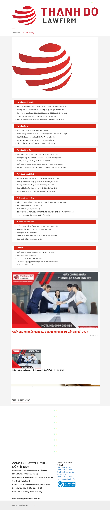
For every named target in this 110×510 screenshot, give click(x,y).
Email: (26, 499)
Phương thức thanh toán (66, 479)
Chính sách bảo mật (64, 470)
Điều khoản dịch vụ (64, 467)
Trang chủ (16, 33)
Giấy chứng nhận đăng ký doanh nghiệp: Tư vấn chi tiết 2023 (50, 331)
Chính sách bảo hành (65, 477)
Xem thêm (94, 336)
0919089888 (30, 492)
